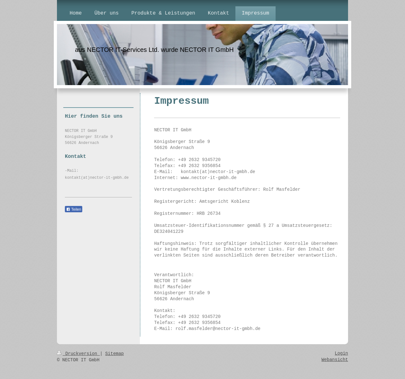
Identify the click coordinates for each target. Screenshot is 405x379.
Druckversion (78, 353)
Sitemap (114, 353)
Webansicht (334, 359)
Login (341, 353)
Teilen (73, 209)
